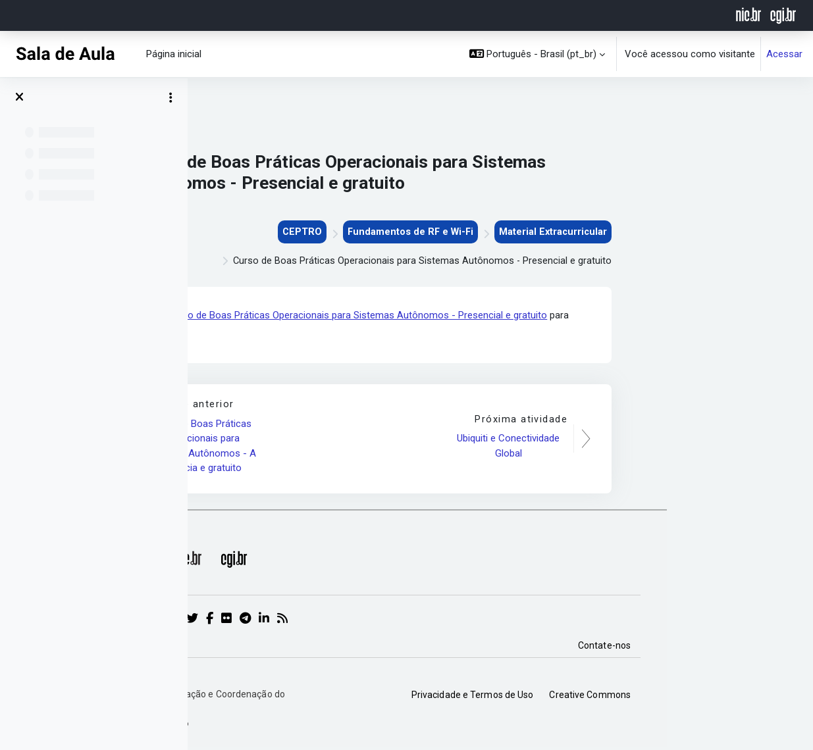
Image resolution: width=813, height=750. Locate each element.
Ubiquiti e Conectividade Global (655, 447)
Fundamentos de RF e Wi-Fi (552, 232)
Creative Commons (736, 696)
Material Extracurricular (698, 232)
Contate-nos (750, 647)
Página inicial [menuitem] (173, 54)
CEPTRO (443, 232)
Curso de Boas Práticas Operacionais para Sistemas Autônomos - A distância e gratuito (349, 447)
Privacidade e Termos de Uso (619, 696)
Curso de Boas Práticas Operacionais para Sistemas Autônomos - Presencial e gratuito (505, 316)
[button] (537, 54)
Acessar (784, 54)
